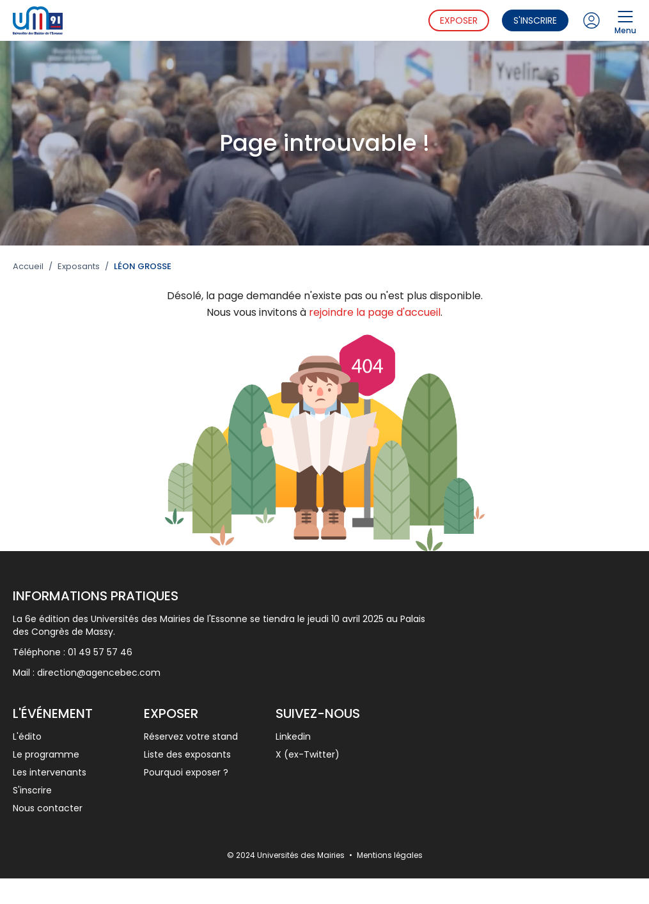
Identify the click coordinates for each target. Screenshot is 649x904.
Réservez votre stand (191, 736)
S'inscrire (535, 20)
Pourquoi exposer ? (186, 772)
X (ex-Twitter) (308, 754)
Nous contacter (47, 808)
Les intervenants (49, 772)
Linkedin (293, 736)
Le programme (46, 754)
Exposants (79, 266)
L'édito (27, 736)
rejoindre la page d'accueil (375, 312)
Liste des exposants (187, 754)
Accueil (28, 266)
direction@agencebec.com (98, 672)
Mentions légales (390, 855)
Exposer (459, 20)
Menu (625, 20)
